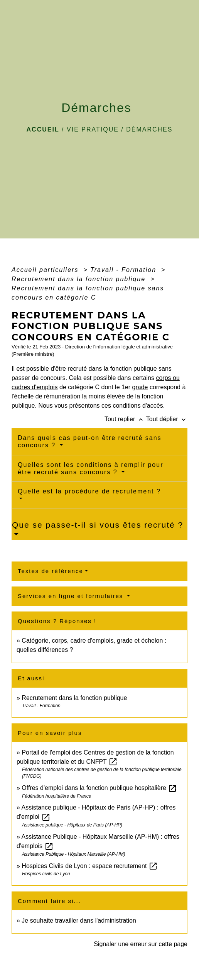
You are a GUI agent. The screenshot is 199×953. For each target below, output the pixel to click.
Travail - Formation (124, 270)
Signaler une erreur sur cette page (140, 944)
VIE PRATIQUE (93, 129)
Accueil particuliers (46, 270)
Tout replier (125, 419)
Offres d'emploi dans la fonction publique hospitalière (99, 788)
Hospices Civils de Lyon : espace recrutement (89, 866)
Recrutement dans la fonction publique (80, 279)
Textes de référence (50, 571)
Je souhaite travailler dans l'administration (79, 920)
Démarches (149, 129)
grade (140, 387)
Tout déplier (166, 419)
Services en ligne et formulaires (71, 596)
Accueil (43, 129)
